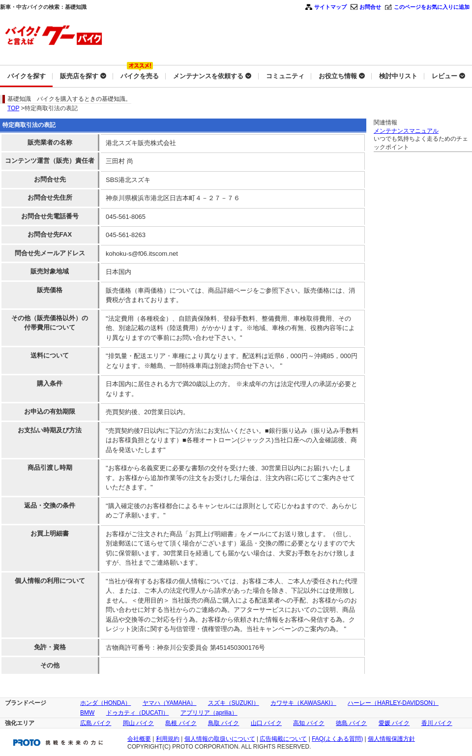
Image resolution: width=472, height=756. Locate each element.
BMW (87, 712)
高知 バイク (308, 723)
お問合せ (370, 7)
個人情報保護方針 (391, 738)
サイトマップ (330, 7)
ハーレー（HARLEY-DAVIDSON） (393, 702)
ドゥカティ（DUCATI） (137, 712)
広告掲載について (283, 738)
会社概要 (139, 738)
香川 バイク (436, 723)
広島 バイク (95, 723)
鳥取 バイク (223, 723)
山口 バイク (266, 723)
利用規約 (167, 738)
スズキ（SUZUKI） (233, 702)
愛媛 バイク (394, 723)
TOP (13, 108)
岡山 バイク (138, 723)
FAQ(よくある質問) (337, 738)
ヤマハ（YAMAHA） (170, 702)
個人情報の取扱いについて (219, 738)
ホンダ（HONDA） (105, 702)
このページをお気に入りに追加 (432, 7)
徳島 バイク (351, 723)
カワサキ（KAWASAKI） (303, 702)
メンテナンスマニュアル (406, 130)
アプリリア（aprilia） (208, 712)
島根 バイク (180, 723)
